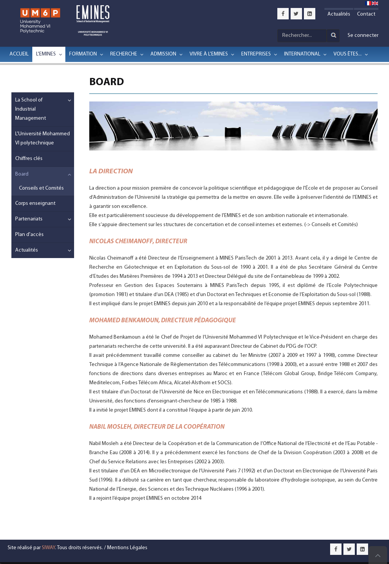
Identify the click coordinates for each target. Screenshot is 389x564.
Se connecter (363, 35)
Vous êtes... (348, 54)
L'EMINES (46, 54)
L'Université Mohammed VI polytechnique (42, 138)
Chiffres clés (29, 159)
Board (21, 174)
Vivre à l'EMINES (209, 54)
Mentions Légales (127, 548)
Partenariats (29, 219)
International (302, 54)
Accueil (18, 54)
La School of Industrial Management (30, 109)
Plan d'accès (29, 235)
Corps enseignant (35, 203)
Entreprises (256, 54)
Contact (366, 14)
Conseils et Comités (41, 188)
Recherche (123, 54)
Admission (163, 54)
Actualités (338, 14)
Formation (83, 54)
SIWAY (48, 548)
